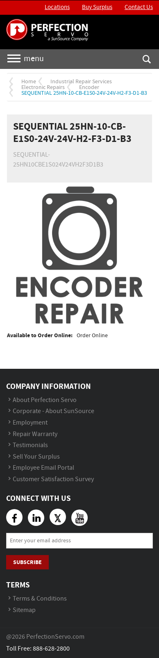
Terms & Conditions (40, 598)
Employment (30, 422)
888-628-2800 (51, 648)
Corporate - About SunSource (53, 411)
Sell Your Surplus (36, 456)
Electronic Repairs (43, 87)
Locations (57, 7)
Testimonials (30, 445)
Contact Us (139, 7)
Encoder (89, 87)
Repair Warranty (35, 434)
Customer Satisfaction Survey (53, 479)
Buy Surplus (97, 7)
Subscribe (27, 562)
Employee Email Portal (43, 468)
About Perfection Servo (45, 400)
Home (28, 81)
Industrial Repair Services (81, 81)
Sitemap (24, 610)
